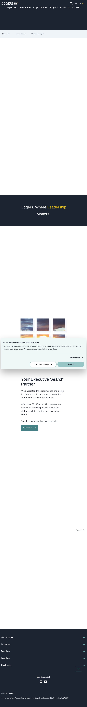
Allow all (71, 364)
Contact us (29, 428)
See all (80, 530)
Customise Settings (43, 364)
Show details (75, 358)
